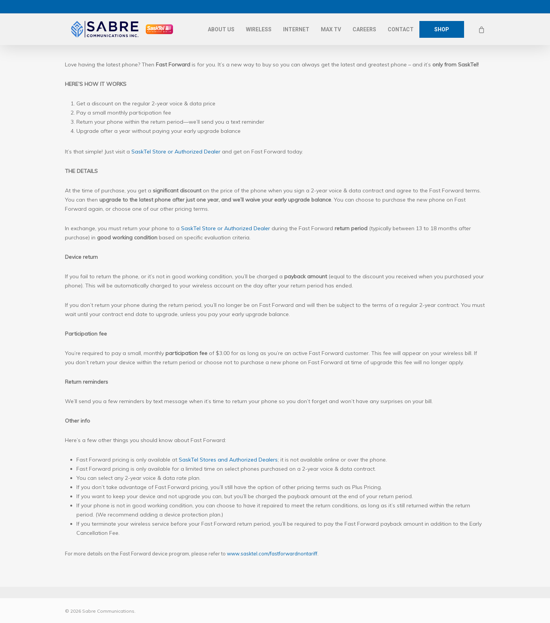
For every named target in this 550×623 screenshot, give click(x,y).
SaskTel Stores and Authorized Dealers (228, 459)
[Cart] (481, 29)
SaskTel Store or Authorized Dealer (175, 151)
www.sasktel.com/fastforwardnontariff (272, 553)
